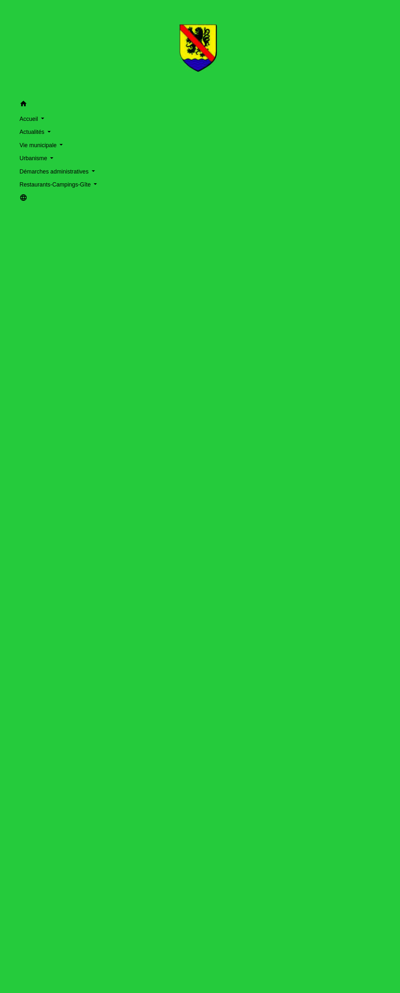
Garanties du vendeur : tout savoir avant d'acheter (182, 942)
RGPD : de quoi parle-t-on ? (156, 858)
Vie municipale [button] (24, 142)
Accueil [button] (15, 116)
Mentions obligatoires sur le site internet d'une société (181, 695)
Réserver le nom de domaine (165, 426)
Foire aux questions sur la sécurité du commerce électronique (195, 908)
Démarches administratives (212, 132)
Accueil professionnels (145, 274)
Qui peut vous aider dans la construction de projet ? (184, 925)
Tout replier (308, 393)
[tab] (161, 372)
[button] (36, 102)
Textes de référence (146, 532)
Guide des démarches (305, 132)
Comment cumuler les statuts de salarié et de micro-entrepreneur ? (197, 604)
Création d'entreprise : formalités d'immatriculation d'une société (193, 712)
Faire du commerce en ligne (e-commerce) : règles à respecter (192, 662)
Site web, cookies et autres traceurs (165, 875)
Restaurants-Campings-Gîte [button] (35, 194)
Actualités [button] (18, 129)
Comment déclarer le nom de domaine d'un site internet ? (186, 593)
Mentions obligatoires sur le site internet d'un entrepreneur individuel (198, 678)
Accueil (143, 132)
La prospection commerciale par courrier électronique (186, 892)
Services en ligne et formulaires (166, 554)
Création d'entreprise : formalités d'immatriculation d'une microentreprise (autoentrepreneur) (225, 728)
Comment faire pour (217, 274)
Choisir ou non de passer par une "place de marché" (205, 461)
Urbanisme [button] (19, 155)
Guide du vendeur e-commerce (160, 825)
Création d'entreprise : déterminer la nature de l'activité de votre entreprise (205, 646)
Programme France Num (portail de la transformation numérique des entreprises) (218, 808)
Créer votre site (143, 444)
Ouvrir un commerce (143, 989)
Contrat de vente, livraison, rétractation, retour (196, 496)
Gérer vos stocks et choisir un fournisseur (188, 479)
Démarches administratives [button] (25, 173)
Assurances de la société (148, 761)
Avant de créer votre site (159, 409)
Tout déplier (343, 393)
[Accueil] (36, 47)
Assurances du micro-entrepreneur (159, 745)
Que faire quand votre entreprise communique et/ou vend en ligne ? (202, 842)
